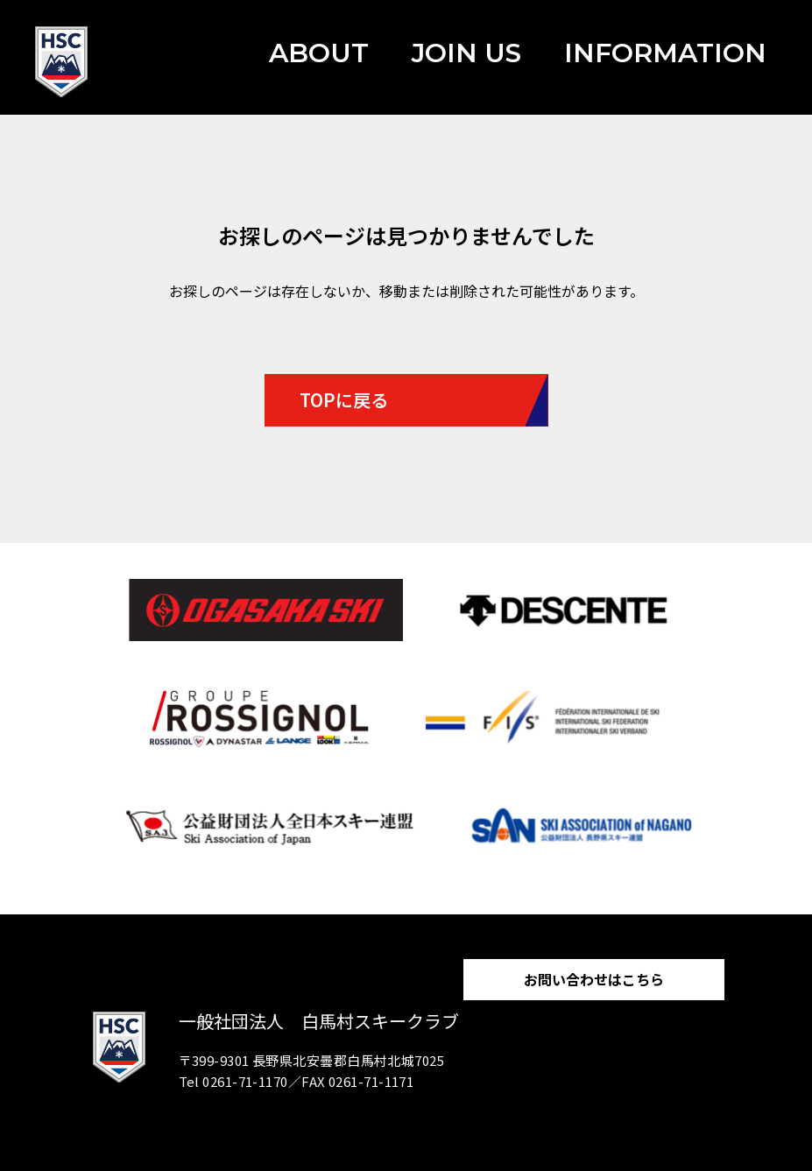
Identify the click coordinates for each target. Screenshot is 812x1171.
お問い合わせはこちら (594, 979)
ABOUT (319, 53)
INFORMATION (665, 53)
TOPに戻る (344, 400)
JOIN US (466, 53)
